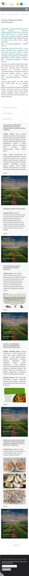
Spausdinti (25, 14)
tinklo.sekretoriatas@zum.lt (13, 43)
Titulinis (2, 14)
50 (23, 543)
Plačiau (6, 173)
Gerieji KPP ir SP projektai (12, 14)
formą (4, 45)
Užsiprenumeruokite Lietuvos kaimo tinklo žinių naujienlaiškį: (14, 562)
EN (27, 4)
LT (24, 4)
